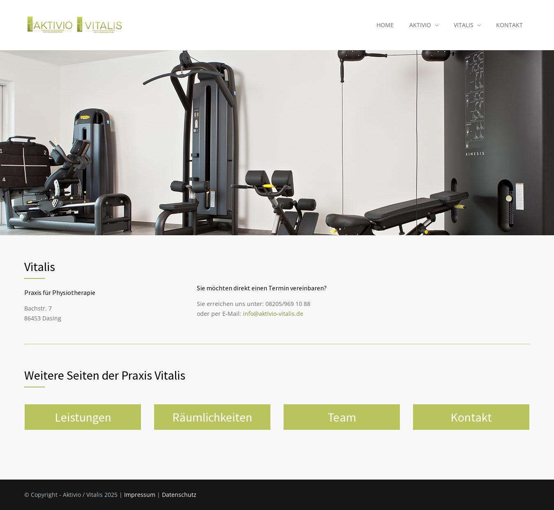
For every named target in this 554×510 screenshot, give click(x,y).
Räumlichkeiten (212, 417)
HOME (385, 25)
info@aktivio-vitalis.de (273, 314)
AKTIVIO (420, 25)
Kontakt (471, 417)
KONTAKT (509, 25)
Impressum (139, 494)
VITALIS (463, 25)
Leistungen (83, 417)
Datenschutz (179, 494)
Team (342, 417)
